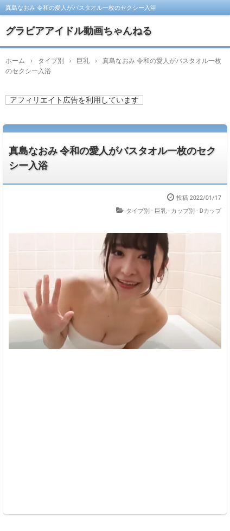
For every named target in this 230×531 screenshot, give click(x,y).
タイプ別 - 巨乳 (146, 210)
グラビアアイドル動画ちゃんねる (78, 30)
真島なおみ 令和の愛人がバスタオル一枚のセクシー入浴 (112, 158)
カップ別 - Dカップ (196, 210)
